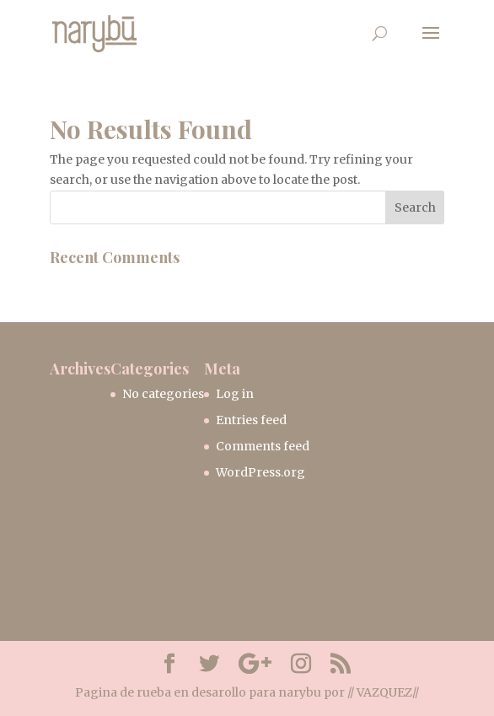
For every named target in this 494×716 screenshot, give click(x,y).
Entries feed (251, 420)
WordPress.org (260, 472)
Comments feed (262, 446)
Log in (235, 393)
